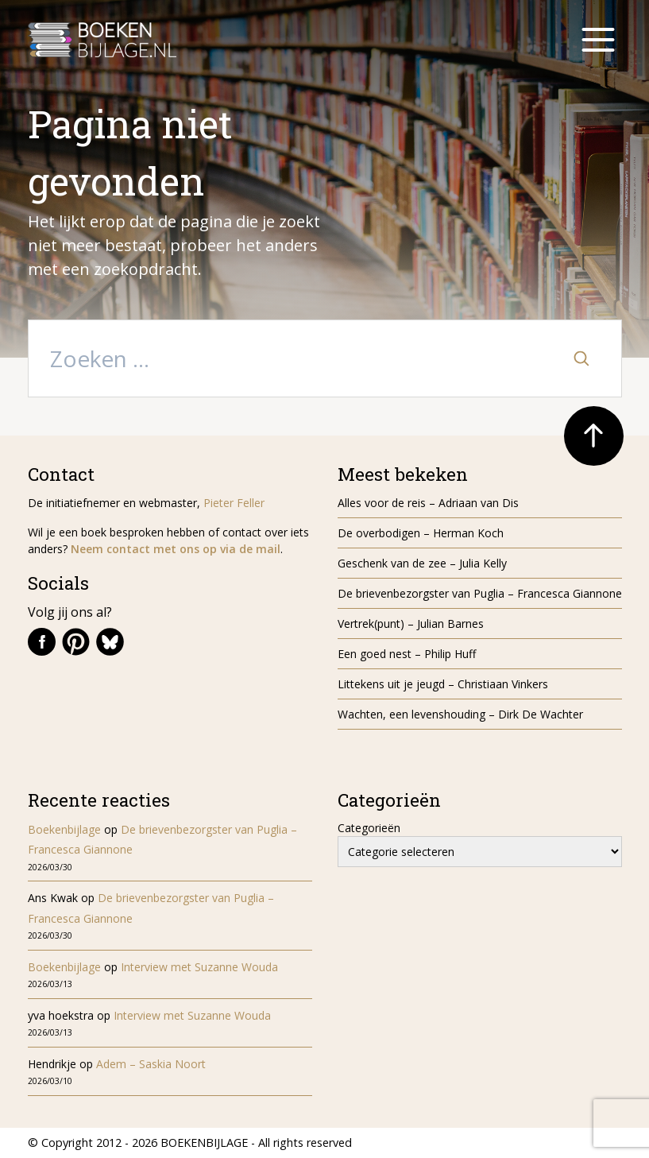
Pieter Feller (234, 502)
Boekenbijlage (64, 829)
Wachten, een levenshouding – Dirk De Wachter (462, 714)
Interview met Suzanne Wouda (199, 966)
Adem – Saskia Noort (151, 1063)
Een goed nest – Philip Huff (407, 653)
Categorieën (369, 827)
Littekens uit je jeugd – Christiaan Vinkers (443, 683)
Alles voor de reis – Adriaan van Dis (428, 502)
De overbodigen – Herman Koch (421, 532)
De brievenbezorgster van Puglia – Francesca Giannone (480, 593)
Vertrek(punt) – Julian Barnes (411, 623)
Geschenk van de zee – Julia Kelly (422, 563)
